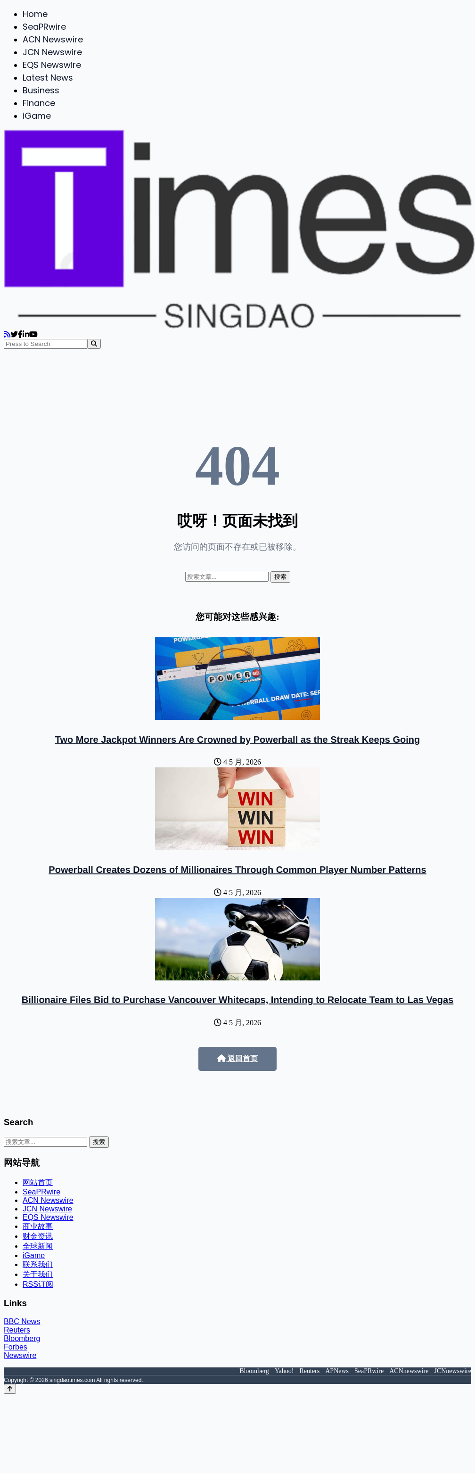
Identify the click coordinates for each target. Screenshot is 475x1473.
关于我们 (38, 1274)
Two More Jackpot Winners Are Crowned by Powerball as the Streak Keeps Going (237, 739)
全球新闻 (38, 1246)
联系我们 (38, 1264)
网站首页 (38, 1182)
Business (41, 90)
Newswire (20, 1355)
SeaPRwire (44, 27)
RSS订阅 (38, 1284)
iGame (37, 116)
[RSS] (7, 334)
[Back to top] (10, 1389)
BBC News (22, 1321)
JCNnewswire (452, 1370)
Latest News (48, 77)
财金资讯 (38, 1236)
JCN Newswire (52, 52)
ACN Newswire (53, 39)
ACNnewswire (408, 1370)
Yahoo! (284, 1370)
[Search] (94, 344)
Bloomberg (22, 1338)
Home (35, 14)
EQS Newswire (52, 65)
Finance (39, 103)
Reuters (17, 1330)
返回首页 (237, 1058)
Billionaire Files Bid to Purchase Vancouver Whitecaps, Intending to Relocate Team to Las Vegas (238, 1000)
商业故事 (38, 1226)
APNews (337, 1370)
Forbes (15, 1347)
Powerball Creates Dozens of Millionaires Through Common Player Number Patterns (237, 869)
